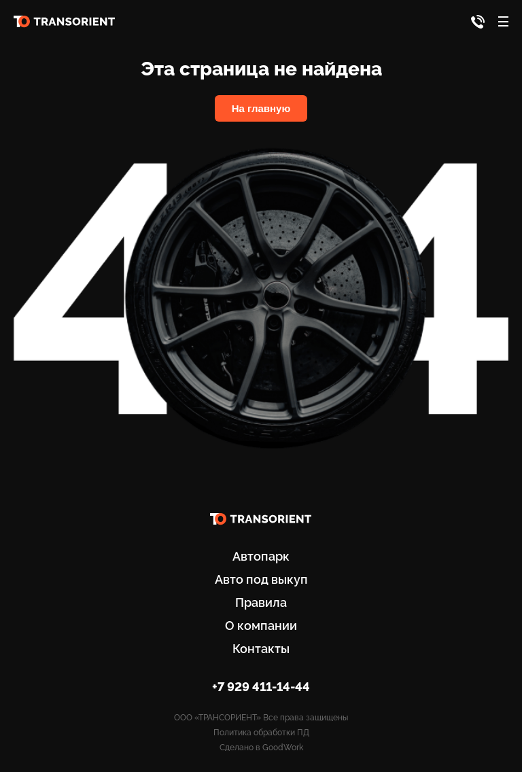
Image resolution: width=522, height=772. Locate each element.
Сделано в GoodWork (261, 747)
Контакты (261, 649)
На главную (261, 108)
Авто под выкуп (261, 579)
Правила (261, 602)
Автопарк (261, 556)
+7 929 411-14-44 (261, 687)
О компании (261, 625)
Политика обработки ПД (261, 733)
